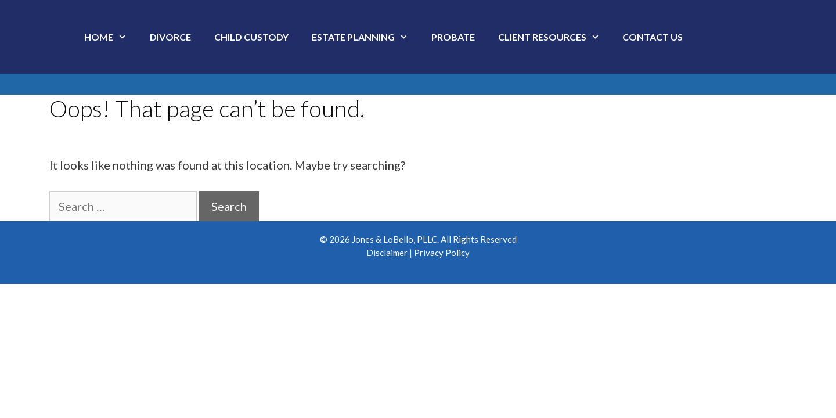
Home (111, 37)
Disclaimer (387, 252)
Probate (453, 36)
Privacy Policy (442, 252)
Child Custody (251, 36)
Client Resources (554, 37)
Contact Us (652, 36)
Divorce (170, 36)
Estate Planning (366, 37)
